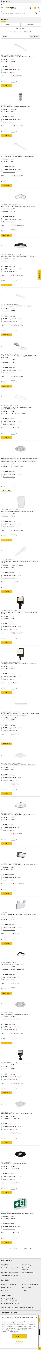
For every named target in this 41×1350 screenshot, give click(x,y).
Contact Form (5, 1290)
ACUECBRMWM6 (6, 1212)
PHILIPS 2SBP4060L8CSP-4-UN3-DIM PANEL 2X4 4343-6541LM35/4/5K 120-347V (16, 407)
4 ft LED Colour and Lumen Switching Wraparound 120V (17, 306)
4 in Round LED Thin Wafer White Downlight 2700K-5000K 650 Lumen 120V (19, 356)
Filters (10, 25)
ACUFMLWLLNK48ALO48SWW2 (10, 304)
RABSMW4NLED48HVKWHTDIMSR (10, 712)
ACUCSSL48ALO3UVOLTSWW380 (11, 155)
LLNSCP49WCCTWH (7, 1112)
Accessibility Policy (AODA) (10, 1276)
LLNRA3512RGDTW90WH (8, 457)
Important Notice (28, 1272)
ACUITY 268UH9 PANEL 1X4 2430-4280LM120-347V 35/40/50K (18, 511)
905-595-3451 (16, 1303)
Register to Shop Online (30, 1284)
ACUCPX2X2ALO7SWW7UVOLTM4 (11, 763)
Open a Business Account (9, 1284)
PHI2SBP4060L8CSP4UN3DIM (9, 405)
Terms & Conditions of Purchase (29, 1268)
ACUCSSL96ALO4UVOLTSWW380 (11, 55)
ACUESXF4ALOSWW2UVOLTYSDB (10, 611)
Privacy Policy (26, 1265)
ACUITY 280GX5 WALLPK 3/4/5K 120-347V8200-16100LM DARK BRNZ (20, 864)
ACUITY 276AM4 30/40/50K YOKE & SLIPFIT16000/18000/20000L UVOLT (19, 613)
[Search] (20, 13)
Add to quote (6, 490)
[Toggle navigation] (2, 7)
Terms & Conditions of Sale (10, 1268)
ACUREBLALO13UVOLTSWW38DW (10, 813)
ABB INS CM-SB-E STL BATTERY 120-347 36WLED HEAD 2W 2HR (18, 914)
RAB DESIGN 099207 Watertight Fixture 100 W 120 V (15, 106)
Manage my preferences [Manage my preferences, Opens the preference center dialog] (19, 1342)
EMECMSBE (4, 913)
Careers (24, 1290)
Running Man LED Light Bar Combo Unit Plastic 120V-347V (17, 1213)
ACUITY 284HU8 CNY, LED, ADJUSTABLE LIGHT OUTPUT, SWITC (18, 256)
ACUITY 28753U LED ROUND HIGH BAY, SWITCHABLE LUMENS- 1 (18, 815)
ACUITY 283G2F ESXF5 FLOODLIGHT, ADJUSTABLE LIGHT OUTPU (18, 664)
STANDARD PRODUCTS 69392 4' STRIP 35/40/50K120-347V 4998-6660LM (20, 561)
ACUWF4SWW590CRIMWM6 (9, 354)
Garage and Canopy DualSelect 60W (12, 964)
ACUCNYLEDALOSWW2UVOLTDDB (11, 254)
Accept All (19, 1336)
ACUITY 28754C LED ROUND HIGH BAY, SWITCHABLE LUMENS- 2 (18, 206)
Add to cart (6, 85)
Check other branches (9, 72)
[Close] (36, 1317)
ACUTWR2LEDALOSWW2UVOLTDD (11, 863)
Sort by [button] (30, 25)
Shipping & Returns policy (10, 1272)
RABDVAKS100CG (6, 105)
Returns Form (26, 1287)
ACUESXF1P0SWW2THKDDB (9, 1062)
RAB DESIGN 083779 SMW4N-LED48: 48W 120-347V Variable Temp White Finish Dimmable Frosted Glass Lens (20, 714)
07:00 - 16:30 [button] (35, 4)
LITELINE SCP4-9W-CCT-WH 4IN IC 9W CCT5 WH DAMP (16, 1114)
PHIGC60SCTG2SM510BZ (8, 963)
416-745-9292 (6, 1)
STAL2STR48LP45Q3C (7, 559)
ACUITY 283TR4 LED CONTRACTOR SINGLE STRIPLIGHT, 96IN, (18, 57)
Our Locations (6, 1287)
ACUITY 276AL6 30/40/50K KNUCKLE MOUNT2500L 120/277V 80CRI (20, 1064)
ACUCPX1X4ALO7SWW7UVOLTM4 (10, 510)
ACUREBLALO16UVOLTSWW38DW (10, 205)
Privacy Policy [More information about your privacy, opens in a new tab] (15, 1331)
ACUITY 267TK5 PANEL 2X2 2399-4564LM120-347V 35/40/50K (18, 765)
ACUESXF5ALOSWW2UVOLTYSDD (10, 662)
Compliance (5, 1265)
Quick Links (20, 1280)
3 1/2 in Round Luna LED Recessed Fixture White (15, 1014)
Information (20, 1260)
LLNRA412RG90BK (6, 1162)
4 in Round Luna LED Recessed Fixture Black (13, 1163)
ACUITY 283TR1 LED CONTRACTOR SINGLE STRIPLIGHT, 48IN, (17, 156)
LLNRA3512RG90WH (7, 1012)
